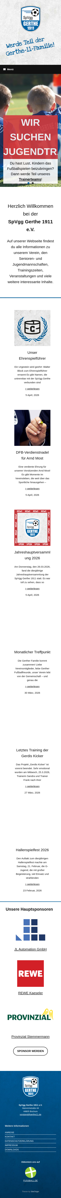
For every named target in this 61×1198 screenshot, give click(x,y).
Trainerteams (30, 179)
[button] (28, 183)
